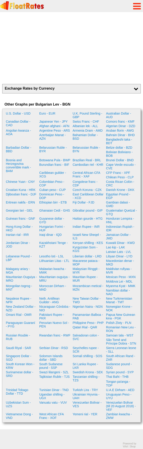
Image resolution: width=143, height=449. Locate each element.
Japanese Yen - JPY (53, 121)
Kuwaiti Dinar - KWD (120, 243)
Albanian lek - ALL (85, 126)
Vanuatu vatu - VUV (53, 402)
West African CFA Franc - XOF (51, 416)
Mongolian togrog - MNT (19, 287)
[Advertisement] (71, 48)
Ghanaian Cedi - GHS (54, 210)
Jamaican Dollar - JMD (118, 236)
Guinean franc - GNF (20, 218)
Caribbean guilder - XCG (52, 174)
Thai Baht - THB (117, 376)
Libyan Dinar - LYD (119, 256)
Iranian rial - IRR (17, 235)
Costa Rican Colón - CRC (120, 183)
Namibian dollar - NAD (118, 292)
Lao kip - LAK (115, 247)
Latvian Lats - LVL (118, 252)
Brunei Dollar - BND (120, 160)
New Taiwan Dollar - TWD (87, 300)
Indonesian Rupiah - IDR (120, 228)
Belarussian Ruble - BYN (86, 149)
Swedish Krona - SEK (88, 372)
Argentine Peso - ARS (54, 130)
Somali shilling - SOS (87, 356)
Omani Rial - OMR (19, 314)
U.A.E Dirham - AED (120, 390)
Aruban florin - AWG (120, 130)
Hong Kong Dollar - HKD (19, 228)
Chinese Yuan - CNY (20, 182)
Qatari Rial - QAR (85, 327)
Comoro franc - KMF (120, 121)
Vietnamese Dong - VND (19, 416)
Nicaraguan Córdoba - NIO (54, 308)
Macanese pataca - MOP (86, 262)
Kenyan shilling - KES (88, 243)
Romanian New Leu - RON (121, 329)
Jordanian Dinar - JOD (18, 244)
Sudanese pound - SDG (119, 365)
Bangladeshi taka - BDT (119, 141)
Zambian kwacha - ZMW (119, 416)
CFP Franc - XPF (118, 173)
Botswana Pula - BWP (54, 160)
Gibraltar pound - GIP (88, 210)
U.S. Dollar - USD (18, 113)
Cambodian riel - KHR (88, 164)
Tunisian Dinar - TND (54, 390)
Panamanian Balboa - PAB (88, 316)
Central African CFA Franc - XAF (86, 174)
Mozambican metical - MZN (88, 287)
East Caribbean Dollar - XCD (88, 196)
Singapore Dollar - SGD (18, 357)
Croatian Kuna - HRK (21, 190)
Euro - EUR (47, 113)
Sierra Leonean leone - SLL (121, 349)
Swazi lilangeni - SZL (54, 372)
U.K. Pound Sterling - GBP (87, 115)
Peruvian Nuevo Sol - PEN (54, 324)
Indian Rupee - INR (86, 226)
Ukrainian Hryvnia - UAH (86, 396)
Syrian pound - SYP (120, 372)
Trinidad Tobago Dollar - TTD (17, 391)
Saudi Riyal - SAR (18, 348)
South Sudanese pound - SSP (51, 365)
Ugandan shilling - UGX (51, 396)
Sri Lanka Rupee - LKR (85, 365)
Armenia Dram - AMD (88, 130)
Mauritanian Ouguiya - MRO (21, 278)
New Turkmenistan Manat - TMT (119, 300)
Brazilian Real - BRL (87, 160)
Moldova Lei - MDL (119, 281)
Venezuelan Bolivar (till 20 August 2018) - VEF (121, 406)
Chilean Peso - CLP (120, 177)
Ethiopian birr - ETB (53, 202)
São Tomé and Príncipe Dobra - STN (121, 341)
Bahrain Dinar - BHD (120, 135)
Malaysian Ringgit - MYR (86, 270)
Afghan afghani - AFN (54, 126)
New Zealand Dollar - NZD (21, 308)
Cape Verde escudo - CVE (121, 166)
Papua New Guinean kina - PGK (120, 316)
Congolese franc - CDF (85, 183)
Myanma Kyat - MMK (121, 286)
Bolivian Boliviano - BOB (119, 153)
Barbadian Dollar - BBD (18, 149)
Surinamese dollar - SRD (19, 374)
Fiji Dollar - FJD (83, 202)
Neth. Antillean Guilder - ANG (49, 300)
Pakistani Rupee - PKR (51, 316)
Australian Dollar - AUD (118, 115)
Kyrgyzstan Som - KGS (85, 249)
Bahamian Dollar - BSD (85, 136)
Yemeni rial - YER (85, 414)
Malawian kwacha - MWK (52, 270)
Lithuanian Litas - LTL (54, 261)
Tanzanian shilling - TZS (86, 378)
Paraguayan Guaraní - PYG (20, 324)
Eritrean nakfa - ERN (20, 202)
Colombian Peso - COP (51, 183)
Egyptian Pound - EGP (118, 196)
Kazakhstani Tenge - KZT (53, 244)
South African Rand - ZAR (120, 357)
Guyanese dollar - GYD (51, 220)
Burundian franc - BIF (54, 164)
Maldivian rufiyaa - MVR (119, 270)
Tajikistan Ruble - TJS (54, 376)
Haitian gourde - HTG (88, 218)
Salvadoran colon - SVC (86, 337)
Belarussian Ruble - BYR (53, 149)
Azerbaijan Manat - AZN (52, 136)
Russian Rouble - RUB (18, 337)
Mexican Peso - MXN (121, 277)
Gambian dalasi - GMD (118, 204)
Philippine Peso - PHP (88, 323)
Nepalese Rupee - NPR (18, 300)
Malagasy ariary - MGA (18, 270)
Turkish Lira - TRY (85, 390)
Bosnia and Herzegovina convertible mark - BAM (18, 165)
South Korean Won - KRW (20, 365)
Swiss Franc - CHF (86, 121)
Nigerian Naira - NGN (88, 306)
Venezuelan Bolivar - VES (87, 404)
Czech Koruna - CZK (87, 190)
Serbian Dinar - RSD (53, 348)
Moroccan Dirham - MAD (52, 287)
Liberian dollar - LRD (87, 256)
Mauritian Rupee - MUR (85, 278)
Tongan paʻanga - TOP (118, 383)
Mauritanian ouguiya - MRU (54, 278)
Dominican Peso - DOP (51, 196)
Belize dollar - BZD (119, 147)
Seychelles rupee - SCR (86, 349)
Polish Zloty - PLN (118, 323)
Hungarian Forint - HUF (52, 228)
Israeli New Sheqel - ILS (87, 236)
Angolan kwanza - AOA (18, 132)
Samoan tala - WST (120, 335)
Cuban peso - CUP (52, 190)
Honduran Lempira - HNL (120, 220)
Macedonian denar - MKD (120, 262)
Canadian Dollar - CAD (18, 123)
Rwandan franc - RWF (54, 335)
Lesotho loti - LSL (51, 256)
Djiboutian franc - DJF (21, 194)
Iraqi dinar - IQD (50, 235)
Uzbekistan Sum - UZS (18, 404)
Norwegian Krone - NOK (119, 308)
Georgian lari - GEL (19, 210)
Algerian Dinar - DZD (120, 126)
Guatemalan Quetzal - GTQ (121, 212)
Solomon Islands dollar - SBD (51, 357)
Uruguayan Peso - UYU (119, 396)
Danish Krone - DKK (120, 190)
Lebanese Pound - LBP (19, 258)
